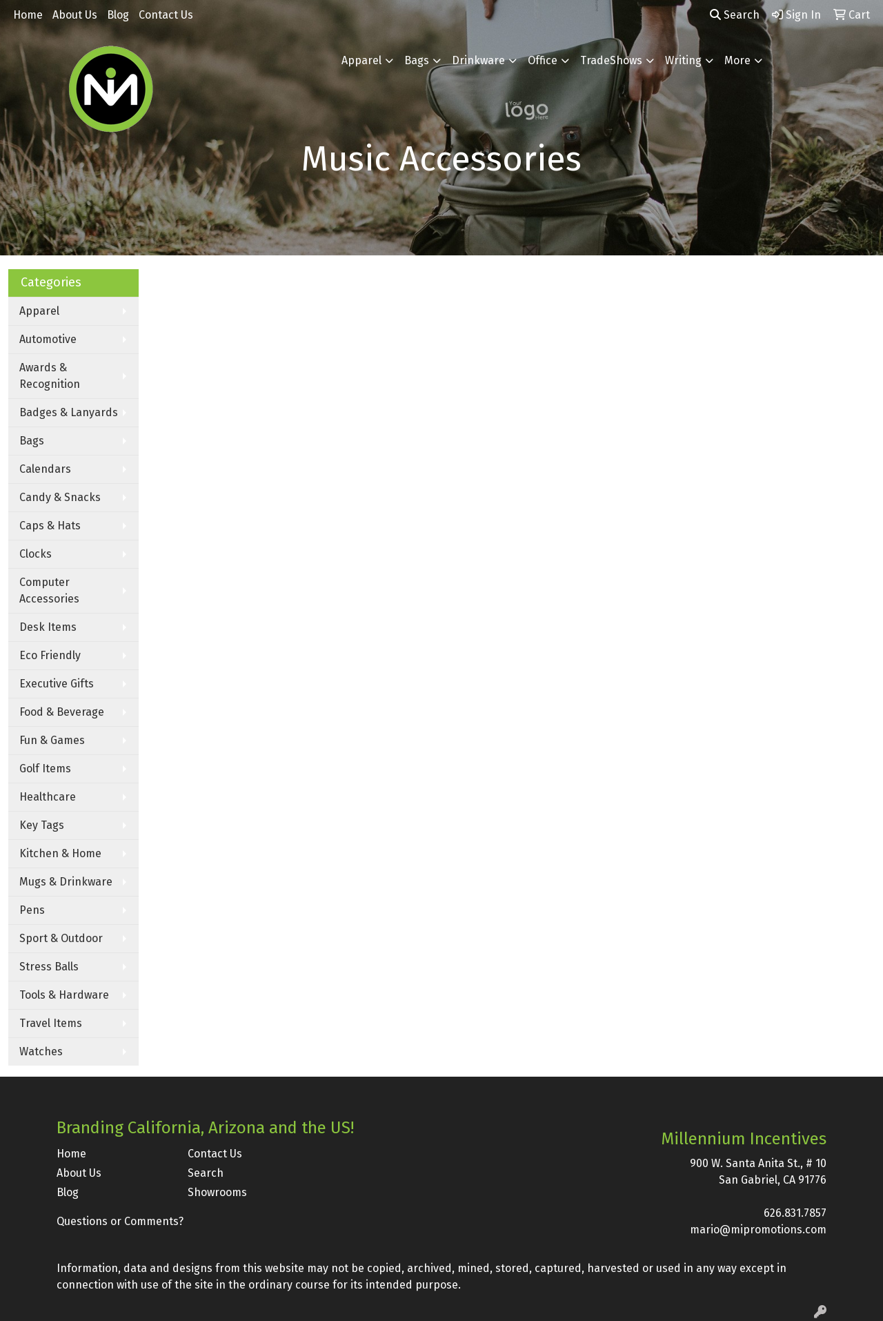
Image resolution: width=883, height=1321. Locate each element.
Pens (32, 910)
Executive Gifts (56, 683)
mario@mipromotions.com (758, 1229)
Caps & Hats (50, 525)
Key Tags (41, 825)
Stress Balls (49, 966)
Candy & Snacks (60, 497)
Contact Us (166, 14)
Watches (41, 1051)
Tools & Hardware (64, 994)
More (737, 60)
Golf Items (45, 768)
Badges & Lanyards (68, 412)
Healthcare (47, 796)
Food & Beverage (61, 711)
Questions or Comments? (120, 1221)
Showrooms (217, 1192)
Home (28, 14)
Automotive (48, 339)
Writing (683, 60)
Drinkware (478, 60)
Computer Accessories (49, 590)
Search (735, 14)
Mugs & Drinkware (65, 881)
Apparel (361, 60)
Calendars (45, 469)
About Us (74, 14)
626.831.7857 (795, 1213)
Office (542, 60)
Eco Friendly (50, 655)
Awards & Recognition (49, 376)
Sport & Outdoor (61, 938)
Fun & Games (52, 740)
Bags (416, 60)
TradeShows (611, 60)
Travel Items (50, 1023)
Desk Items (48, 627)
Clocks (35, 553)
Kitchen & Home (60, 853)
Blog (118, 14)
